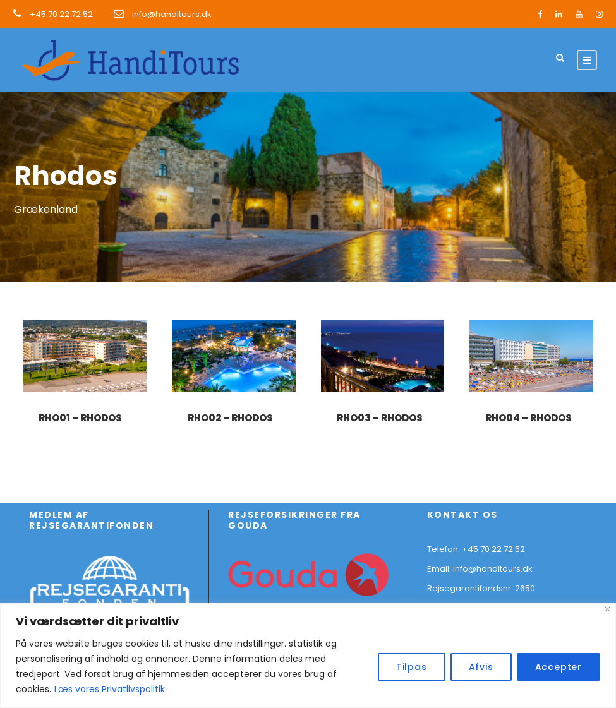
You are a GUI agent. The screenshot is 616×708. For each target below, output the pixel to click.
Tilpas (411, 667)
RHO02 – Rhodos (230, 417)
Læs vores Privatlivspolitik (109, 689)
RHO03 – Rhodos (380, 417)
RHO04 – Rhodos (528, 417)
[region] (308, 655)
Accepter (558, 667)
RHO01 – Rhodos (80, 417)
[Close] (607, 609)
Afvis (481, 667)
